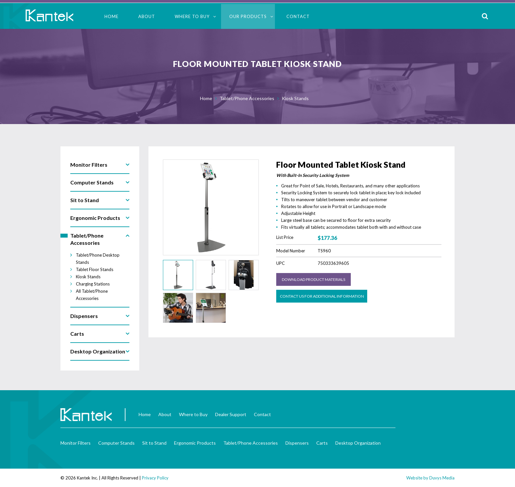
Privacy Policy (155, 477)
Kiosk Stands (295, 98)
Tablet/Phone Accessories (247, 98)
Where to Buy (192, 16)
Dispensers (297, 443)
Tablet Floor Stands (94, 269)
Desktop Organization (358, 443)
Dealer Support (230, 414)
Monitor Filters (75, 443)
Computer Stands (116, 443)
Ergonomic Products (195, 443)
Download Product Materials (313, 279)
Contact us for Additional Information (322, 296)
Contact (298, 16)
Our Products (248, 16)
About (146, 16)
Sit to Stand (154, 443)
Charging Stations (93, 283)
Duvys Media (442, 477)
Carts (322, 443)
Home (111, 16)
